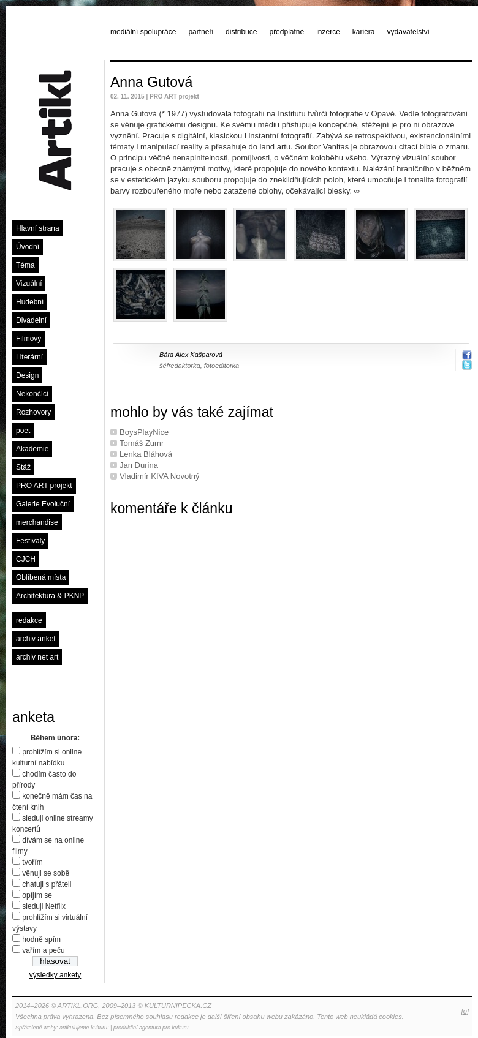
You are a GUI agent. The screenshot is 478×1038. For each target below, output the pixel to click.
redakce (29, 620)
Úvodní (27, 247)
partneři (200, 32)
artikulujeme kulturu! (84, 1028)
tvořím (32, 862)
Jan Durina (139, 465)
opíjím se (37, 895)
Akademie (32, 449)
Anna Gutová (151, 82)
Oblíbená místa (41, 577)
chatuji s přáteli (46, 884)
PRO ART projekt (44, 485)
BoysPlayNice (144, 432)
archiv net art (37, 657)
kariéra (363, 32)
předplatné (286, 32)
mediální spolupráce (143, 32)
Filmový (28, 338)
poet (23, 430)
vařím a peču (43, 950)
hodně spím (41, 939)
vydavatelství (408, 32)
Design (27, 375)
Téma (25, 265)
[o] (465, 1011)
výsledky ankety (55, 975)
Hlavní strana (37, 228)
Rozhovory (33, 412)
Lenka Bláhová (146, 454)
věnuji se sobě (45, 873)
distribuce (241, 32)
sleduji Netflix (44, 906)
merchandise (37, 522)
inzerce (328, 32)
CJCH (26, 559)
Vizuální (29, 283)
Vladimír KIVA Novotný (160, 476)
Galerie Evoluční (43, 504)
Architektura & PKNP (50, 596)
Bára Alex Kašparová (190, 354)
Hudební (30, 302)
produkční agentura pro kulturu (151, 1028)
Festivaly (30, 540)
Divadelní (31, 320)
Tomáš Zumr (142, 443)
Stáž (23, 467)
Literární (29, 357)
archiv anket (36, 638)
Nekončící (32, 393)
